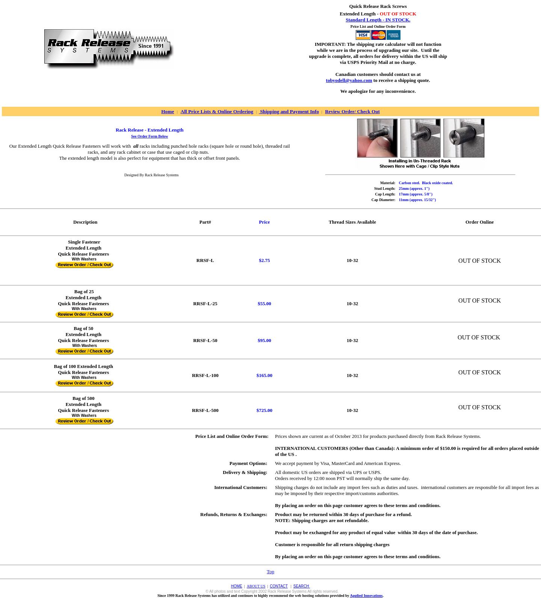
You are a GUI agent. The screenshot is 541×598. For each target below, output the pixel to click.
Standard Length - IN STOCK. (378, 20)
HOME (236, 586)
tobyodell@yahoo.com (349, 80)
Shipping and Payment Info (289, 111)
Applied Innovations (366, 595)
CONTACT (278, 586)
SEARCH (301, 586)
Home (167, 111)
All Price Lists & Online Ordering (217, 111)
